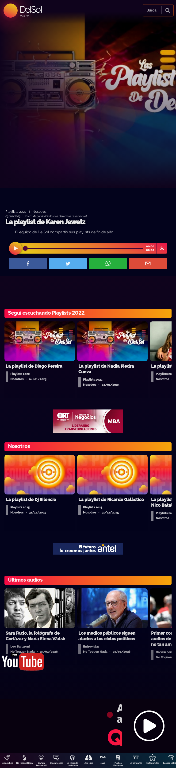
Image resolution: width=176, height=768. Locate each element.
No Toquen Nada (24, 763)
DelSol (30, 9)
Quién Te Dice (56, 763)
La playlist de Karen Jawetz (45, 222)
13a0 (102, 763)
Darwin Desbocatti (41, 764)
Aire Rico (88, 763)
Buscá (151, 10)
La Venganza (136, 763)
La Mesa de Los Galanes (72, 764)
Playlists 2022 (15, 211)
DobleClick (7, 763)
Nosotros (39, 211)
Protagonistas (152, 763)
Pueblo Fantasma (118, 764)
